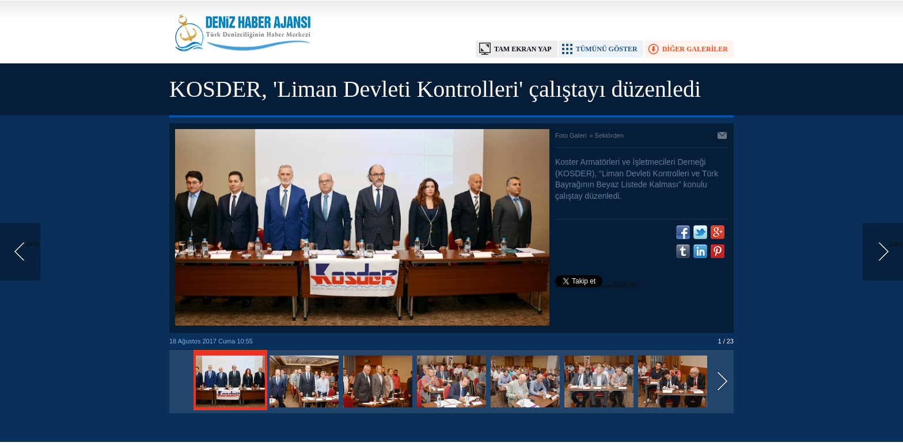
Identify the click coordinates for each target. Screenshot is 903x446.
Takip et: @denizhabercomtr (597, 286)
